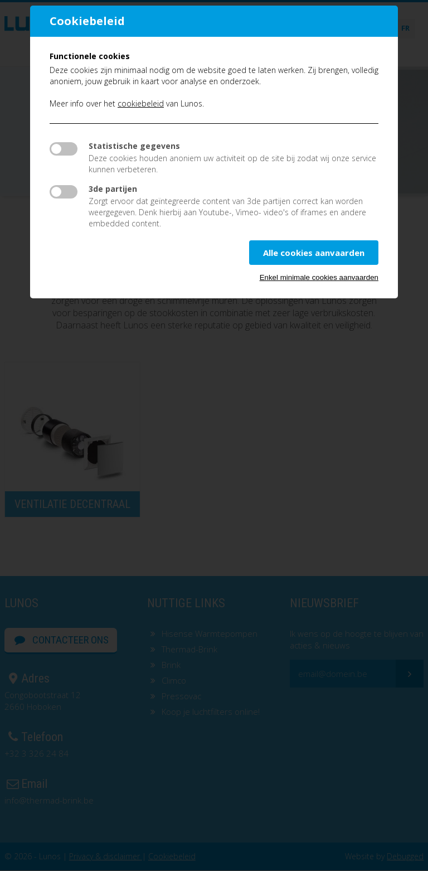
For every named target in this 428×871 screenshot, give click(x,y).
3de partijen (113, 188)
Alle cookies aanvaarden (313, 252)
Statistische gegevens (134, 146)
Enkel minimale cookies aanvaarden (319, 277)
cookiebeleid (141, 103)
